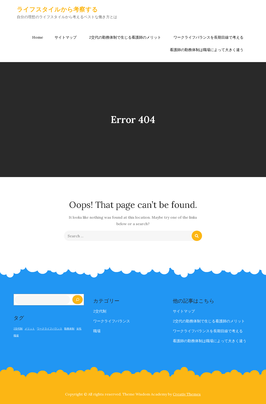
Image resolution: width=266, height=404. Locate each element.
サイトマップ (66, 37)
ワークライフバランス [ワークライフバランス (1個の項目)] (49, 328)
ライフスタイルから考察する (57, 9)
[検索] (77, 299)
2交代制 (99, 311)
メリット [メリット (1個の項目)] (30, 328)
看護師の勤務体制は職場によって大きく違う (206, 49)
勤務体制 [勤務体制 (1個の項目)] (69, 328)
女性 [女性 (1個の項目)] (78, 328)
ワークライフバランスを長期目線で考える (208, 37)
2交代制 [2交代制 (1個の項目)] (18, 328)
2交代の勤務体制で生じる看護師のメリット (125, 37)
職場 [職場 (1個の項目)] (16, 335)
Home (37, 37)
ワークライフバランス (111, 321)
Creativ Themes (187, 394)
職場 (97, 331)
